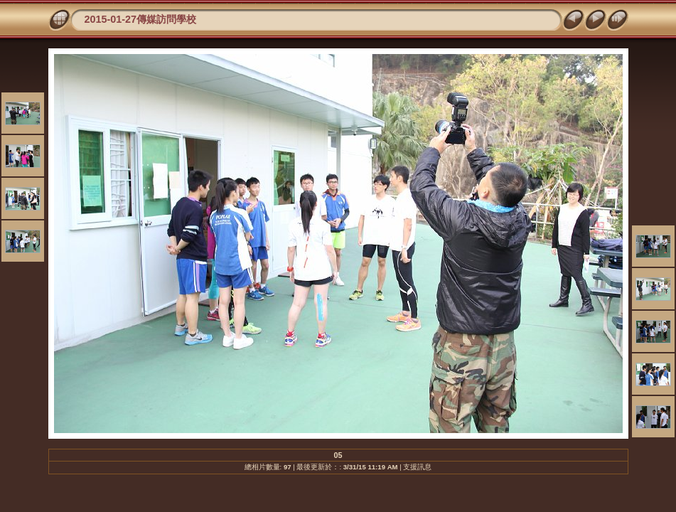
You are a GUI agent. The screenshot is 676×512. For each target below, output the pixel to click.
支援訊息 (417, 467)
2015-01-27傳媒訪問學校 (141, 19)
